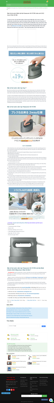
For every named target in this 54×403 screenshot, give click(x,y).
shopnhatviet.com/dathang (24, 295)
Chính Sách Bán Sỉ (23, 384)
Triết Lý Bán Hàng (42, 383)
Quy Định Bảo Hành (24, 386)
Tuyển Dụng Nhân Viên (43, 381)
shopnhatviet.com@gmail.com (24, 291)
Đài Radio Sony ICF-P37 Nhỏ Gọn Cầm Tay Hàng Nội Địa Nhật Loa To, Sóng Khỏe (26, 361)
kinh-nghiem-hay (14, 8)
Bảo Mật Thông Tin (24, 383)
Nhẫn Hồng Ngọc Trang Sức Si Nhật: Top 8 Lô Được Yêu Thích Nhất (18, 313)
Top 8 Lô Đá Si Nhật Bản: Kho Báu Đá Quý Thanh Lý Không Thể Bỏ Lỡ (18, 308)
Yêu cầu (44, 395)
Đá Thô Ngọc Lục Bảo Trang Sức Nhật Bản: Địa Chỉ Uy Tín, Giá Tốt (18, 311)
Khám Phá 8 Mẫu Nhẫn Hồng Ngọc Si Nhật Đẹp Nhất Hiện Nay (17, 317)
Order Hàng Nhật (15, 300)
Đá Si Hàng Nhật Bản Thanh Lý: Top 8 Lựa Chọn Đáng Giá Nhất (18, 346)
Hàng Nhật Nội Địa (31, 300)
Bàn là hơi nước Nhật (16, 25)
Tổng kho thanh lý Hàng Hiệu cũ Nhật (20, 222)
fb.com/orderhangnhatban (33, 293)
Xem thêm (10, 305)
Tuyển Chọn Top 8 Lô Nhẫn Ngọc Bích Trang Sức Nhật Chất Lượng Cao (19, 315)
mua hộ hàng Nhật (26, 287)
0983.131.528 (13, 384)
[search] (23, 326)
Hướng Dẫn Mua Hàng (34, 381)
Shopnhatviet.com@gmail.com (12, 387)
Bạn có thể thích (10, 353)
